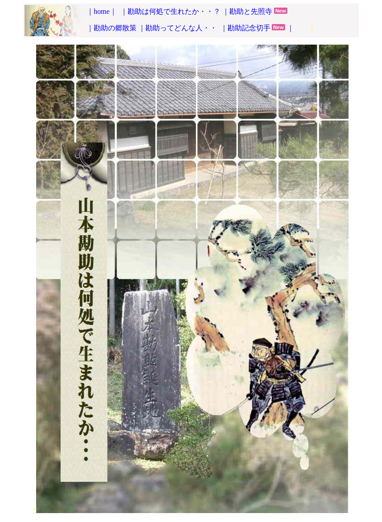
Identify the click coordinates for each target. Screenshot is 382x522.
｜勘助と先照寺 (247, 11)
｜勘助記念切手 (245, 28)
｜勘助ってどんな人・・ (178, 28)
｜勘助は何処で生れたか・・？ (170, 11)
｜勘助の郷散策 (112, 28)
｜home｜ (102, 11)
